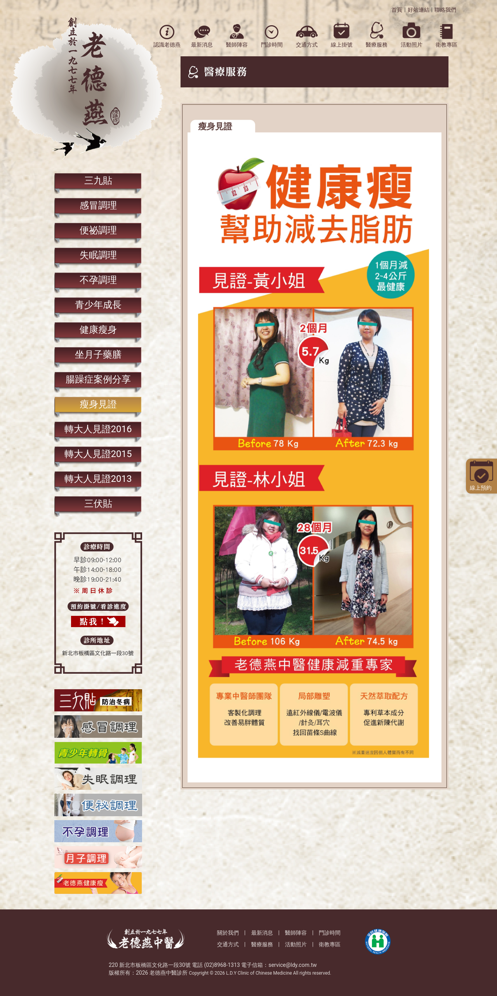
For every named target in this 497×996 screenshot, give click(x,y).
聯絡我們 (445, 10)
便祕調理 (98, 230)
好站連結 (418, 10)
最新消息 (262, 933)
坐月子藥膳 (98, 354)
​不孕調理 (98, 280)
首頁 (396, 10)
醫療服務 (262, 944)
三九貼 (98, 180)
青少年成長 (98, 304)
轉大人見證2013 (98, 478)
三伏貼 (98, 503)
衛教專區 (330, 944)
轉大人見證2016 (98, 429)
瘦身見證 (98, 404)
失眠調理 (98, 255)
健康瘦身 (98, 329)
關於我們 (228, 933)
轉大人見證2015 (98, 453)
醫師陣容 (296, 933)
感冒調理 (98, 205)
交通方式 (228, 944)
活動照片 (296, 944)
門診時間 (330, 933)
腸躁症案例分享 (98, 379)
